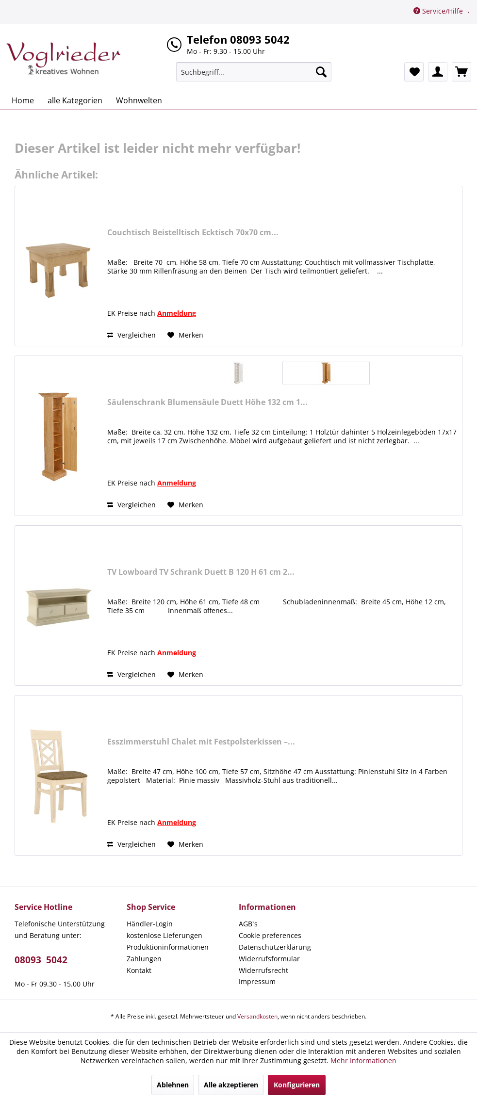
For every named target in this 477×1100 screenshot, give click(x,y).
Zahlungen (144, 958)
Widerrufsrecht (263, 970)
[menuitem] (253, 71)
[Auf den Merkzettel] (185, 335)
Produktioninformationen (168, 947)
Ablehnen (173, 1084)
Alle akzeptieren (231, 1084)
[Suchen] (321, 71)
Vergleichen (131, 335)
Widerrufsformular (269, 958)
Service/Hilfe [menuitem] (439, 11)
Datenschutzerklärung (275, 947)
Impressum (257, 981)
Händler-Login (150, 923)
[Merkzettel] (414, 71)
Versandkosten (257, 1016)
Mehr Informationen (363, 1060)
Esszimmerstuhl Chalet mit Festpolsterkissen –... (201, 742)
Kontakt (139, 970)
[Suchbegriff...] (253, 71)
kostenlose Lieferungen (164, 935)
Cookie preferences (270, 935)
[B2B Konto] (437, 71)
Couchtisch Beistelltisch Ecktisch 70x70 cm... (193, 232)
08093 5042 (41, 960)
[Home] (23, 100)
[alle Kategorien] (75, 100)
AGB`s (248, 923)
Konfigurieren (297, 1084)
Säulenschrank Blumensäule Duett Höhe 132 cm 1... (207, 402)
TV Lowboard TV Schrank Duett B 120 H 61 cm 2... (201, 572)
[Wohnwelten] (139, 100)
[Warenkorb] (461, 71)
